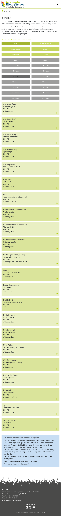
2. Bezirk (16, 61)
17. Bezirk (45, 83)
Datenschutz (32, 512)
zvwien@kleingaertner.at (15, 500)
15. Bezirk (45, 78)
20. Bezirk (15, 95)
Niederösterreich (45, 44)
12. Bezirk (15, 72)
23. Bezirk (45, 101)
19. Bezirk (45, 89)
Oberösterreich (15, 49)
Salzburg (45, 49)
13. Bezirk (45, 72)
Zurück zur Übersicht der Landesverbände (18, 40)
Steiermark (16, 55)
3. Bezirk (45, 61)
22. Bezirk (15, 101)
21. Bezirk (45, 95)
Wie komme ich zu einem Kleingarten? (17, 471)
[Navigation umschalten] (57, 4)
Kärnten (45, 55)
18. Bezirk (15, 89)
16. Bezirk (15, 83)
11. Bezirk (45, 66)
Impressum (24, 512)
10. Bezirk (15, 66)
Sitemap (39, 512)
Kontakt (17, 512)
